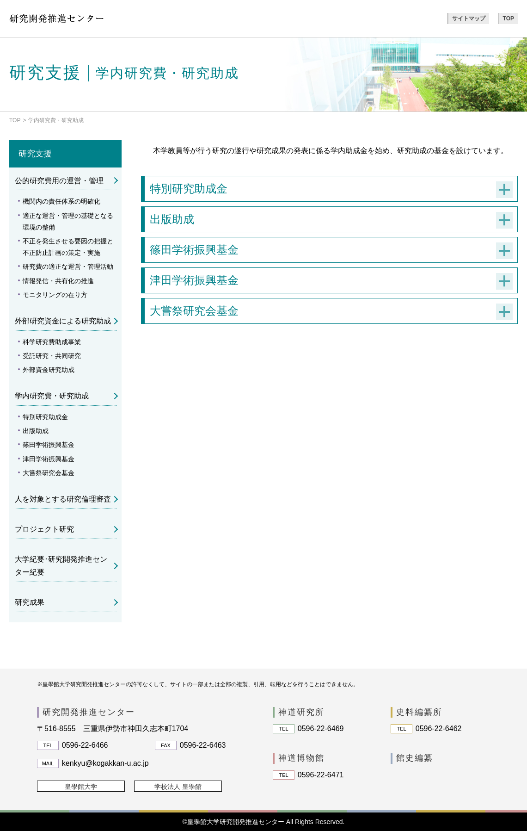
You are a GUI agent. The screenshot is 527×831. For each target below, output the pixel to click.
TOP (508, 18)
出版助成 (36, 430)
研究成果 (29, 602)
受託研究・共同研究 (52, 356)
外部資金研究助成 (48, 369)
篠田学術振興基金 (48, 444)
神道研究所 (301, 712)
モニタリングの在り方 (55, 294)
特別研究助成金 (45, 417)
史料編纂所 (419, 712)
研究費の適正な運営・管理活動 (68, 266)
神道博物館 (301, 758)
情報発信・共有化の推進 (58, 281)
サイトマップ (468, 18)
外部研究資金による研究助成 (63, 321)
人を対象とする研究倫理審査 (63, 499)
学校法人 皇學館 (178, 786)
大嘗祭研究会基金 (48, 473)
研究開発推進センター (89, 712)
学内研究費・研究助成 (52, 396)
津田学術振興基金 (48, 459)
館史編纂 (414, 758)
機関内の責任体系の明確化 (61, 201)
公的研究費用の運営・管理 (59, 181)
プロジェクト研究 (44, 529)
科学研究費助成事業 (52, 342)
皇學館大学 (81, 786)
